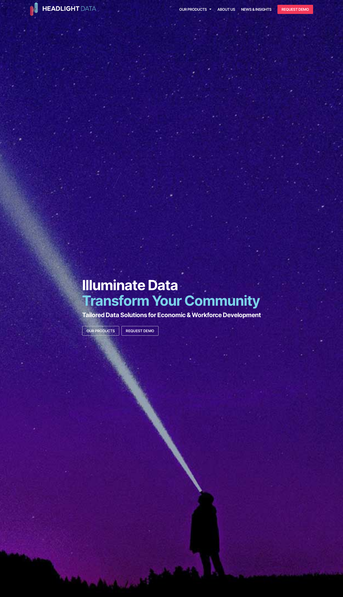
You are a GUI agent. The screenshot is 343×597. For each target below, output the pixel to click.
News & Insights (256, 9)
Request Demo (295, 9)
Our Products (193, 9)
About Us (226, 9)
